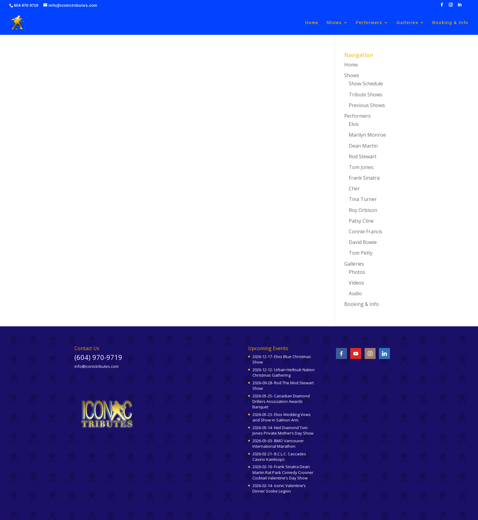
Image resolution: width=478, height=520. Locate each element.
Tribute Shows (365, 94)
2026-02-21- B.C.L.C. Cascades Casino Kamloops (279, 456)
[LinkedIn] (460, 6)
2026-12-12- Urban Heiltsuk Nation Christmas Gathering (283, 372)
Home (311, 22)
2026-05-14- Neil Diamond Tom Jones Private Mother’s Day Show (282, 430)
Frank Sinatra (364, 177)
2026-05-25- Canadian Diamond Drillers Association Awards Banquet (281, 401)
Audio (355, 293)
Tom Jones (361, 167)
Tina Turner (363, 199)
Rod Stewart (362, 156)
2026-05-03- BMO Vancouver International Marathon (278, 443)
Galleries (407, 22)
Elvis (354, 124)
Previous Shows (367, 105)
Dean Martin (363, 145)
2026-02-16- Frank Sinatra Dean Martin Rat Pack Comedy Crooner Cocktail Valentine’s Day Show (282, 472)
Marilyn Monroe (367, 134)
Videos (356, 282)
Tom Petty (361, 252)
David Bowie (363, 242)
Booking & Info (450, 22)
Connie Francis (365, 231)
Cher (354, 188)
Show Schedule (366, 83)
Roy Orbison (363, 210)
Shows (334, 22)
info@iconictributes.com (96, 366)
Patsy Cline (361, 220)
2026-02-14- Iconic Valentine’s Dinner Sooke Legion (279, 488)
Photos (357, 272)
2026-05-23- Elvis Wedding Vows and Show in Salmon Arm (281, 417)
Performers (369, 22)
